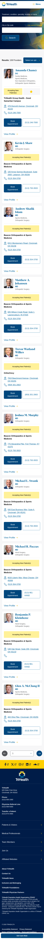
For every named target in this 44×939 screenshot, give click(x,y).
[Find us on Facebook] (7, 764)
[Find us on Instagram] (21, 764)
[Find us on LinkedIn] (28, 764)
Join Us (22, 851)
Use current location (34, 25)
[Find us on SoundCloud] (36, 764)
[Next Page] (39, 753)
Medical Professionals (22, 833)
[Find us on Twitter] (13, 764)
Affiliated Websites (22, 859)
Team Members (22, 842)
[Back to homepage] (9, 4)
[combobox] (22, 19)
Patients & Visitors (22, 825)
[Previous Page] (5, 753)
